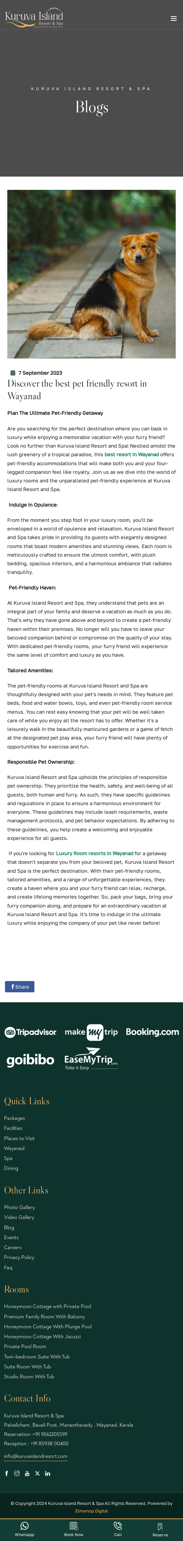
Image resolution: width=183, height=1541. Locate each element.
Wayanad (14, 1148)
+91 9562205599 (50, 1434)
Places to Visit (19, 1138)
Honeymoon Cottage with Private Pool (47, 1306)
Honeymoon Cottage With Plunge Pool (48, 1326)
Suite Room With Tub (27, 1366)
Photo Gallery (19, 1207)
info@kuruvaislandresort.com (36, 1456)
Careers (13, 1247)
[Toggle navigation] (173, 20)
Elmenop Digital (91, 1510)
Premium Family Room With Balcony (44, 1316)
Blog (9, 1227)
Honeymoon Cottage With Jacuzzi (42, 1336)
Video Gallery (19, 1217)
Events (11, 1237)
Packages (14, 1118)
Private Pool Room (25, 1346)
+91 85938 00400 (49, 1443)
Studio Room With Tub (29, 1376)
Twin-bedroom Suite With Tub (37, 1356)
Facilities (13, 1128)
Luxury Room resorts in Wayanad (94, 853)
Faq (8, 1267)
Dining (11, 1168)
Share (19, 987)
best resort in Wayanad (132, 454)
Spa (8, 1158)
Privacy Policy (19, 1257)
